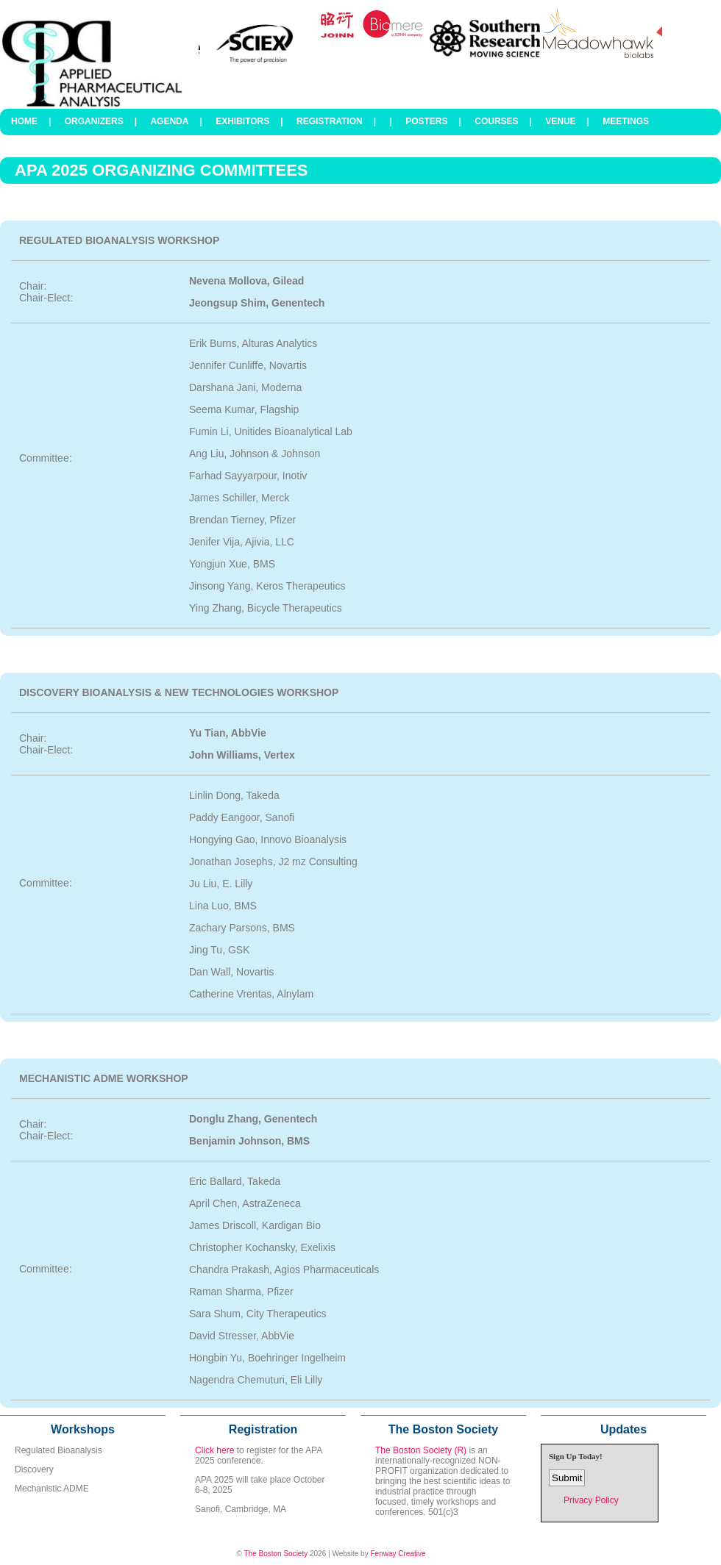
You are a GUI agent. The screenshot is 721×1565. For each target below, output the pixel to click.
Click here (214, 1450)
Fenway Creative (397, 1554)
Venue (560, 121)
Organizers (94, 121)
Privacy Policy (591, 1500)
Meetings (626, 121)
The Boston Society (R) (420, 1450)
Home (24, 121)
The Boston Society (276, 1554)
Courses (496, 121)
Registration (329, 121)
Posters (426, 121)
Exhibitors (242, 121)
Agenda (169, 121)
